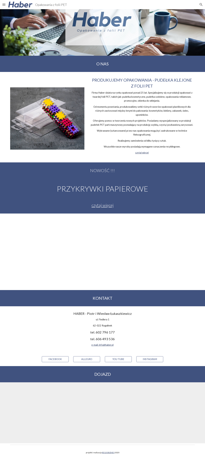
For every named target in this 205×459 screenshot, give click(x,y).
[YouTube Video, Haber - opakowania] (102, 251)
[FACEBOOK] (55, 359)
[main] (102, 64)
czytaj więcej (142, 152)
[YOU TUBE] (118, 359)
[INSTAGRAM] (150, 359)
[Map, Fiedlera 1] (102, 412)
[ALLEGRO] (86, 359)
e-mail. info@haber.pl (102, 344)
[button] (4, 4)
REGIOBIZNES (108, 452)
